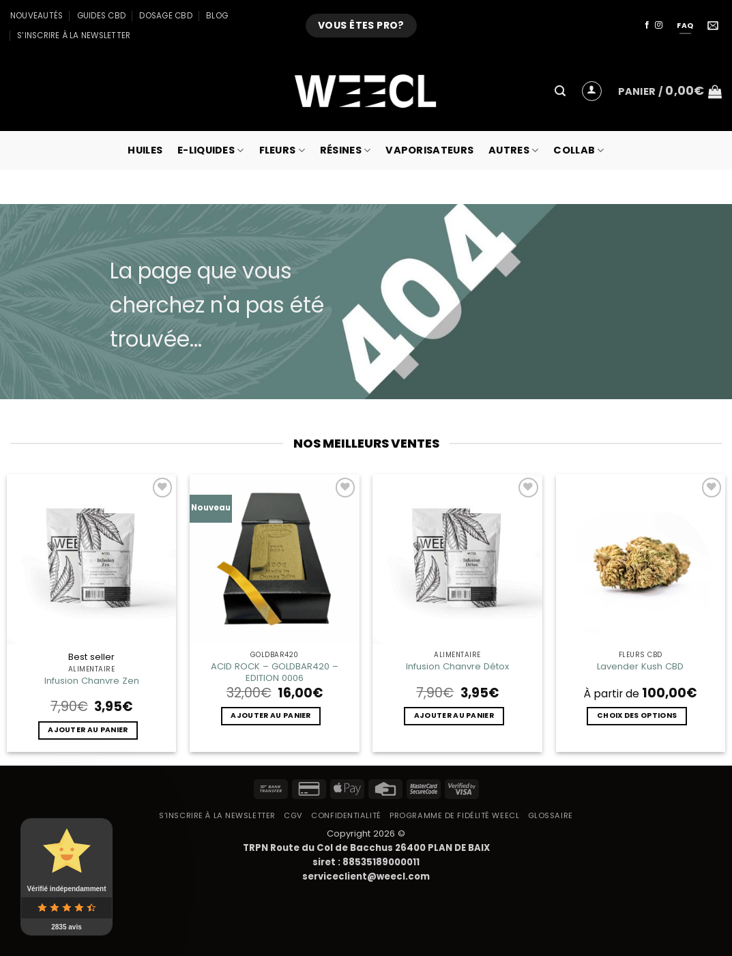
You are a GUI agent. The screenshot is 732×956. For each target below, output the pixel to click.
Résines (345, 150)
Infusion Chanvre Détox (457, 666)
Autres (513, 150)
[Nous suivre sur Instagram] (658, 25)
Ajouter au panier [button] (88, 730)
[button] (560, 91)
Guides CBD (101, 15)
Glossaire (550, 815)
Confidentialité (346, 815)
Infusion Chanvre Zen (91, 680)
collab (578, 150)
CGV (293, 815)
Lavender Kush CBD (640, 666)
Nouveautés (36, 15)
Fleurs (282, 150)
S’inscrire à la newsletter (73, 35)
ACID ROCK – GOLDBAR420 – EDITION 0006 (274, 672)
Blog (217, 15)
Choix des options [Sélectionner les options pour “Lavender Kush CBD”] (637, 715)
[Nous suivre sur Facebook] (647, 25)
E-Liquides (210, 150)
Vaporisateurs (429, 150)
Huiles (145, 150)
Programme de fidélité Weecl (454, 815)
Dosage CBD (165, 15)
